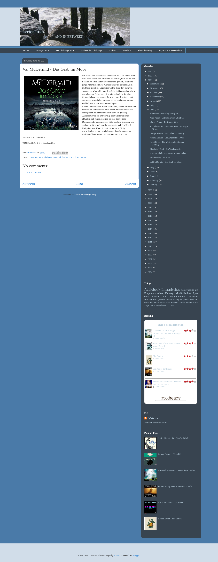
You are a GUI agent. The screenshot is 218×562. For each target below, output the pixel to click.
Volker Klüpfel (160, 338)
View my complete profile (155, 422)
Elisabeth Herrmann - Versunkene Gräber (176, 470)
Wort (173, 305)
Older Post (130, 183)
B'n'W (156, 302)
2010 (150, 246)
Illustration (150, 299)
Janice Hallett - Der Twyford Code (173, 438)
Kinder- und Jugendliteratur (168, 296)
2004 (150, 272)
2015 (150, 224)
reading (176, 299)
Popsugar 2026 (42, 50)
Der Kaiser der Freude (162, 369)
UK (70, 157)
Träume (181, 302)
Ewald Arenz (159, 358)
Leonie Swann (160, 387)
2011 (150, 241)
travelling (193, 296)
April (153, 171)
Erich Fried (165, 302)
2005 (150, 267)
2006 (150, 263)
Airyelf (117, 555)
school (167, 305)
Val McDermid (80, 157)
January (154, 184)
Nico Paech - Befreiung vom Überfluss (167, 117)
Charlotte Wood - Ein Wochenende (165, 149)
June (152, 109)
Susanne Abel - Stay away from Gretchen (168, 153)
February (154, 180)
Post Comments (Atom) (85, 194)
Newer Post (28, 183)
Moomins (190, 302)
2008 (150, 254)
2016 (150, 220)
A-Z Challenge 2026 (65, 50)
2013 (150, 233)
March (153, 176)
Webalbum (160, 305)
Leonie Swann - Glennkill (169, 454)
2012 (150, 237)
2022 (150, 194)
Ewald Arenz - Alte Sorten (170, 518)
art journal (184, 299)
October (154, 92)
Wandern (127, 50)
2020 (150, 203)
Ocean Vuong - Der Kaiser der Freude (175, 486)
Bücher (174, 302)
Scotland (57, 157)
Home (26, 50)
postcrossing (187, 289)
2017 (150, 216)
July (152, 105)
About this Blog (144, 50)
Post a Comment (34, 172)
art (196, 289)
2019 (150, 207)
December (155, 83)
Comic (153, 305)
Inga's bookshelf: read (170, 324)
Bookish (112, 50)
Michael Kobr (159, 348)
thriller (65, 157)
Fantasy (169, 293)
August (153, 101)
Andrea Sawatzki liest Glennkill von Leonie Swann (167, 383)
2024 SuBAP (35, 157)
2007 (150, 259)
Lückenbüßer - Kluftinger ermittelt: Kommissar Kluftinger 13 (167, 333)
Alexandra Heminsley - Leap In (164, 113)
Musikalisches (183, 293)
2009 (150, 250)
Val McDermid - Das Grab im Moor (166, 162)
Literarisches (170, 289)
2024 (150, 80)
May (152, 167)
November (155, 88)
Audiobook (47, 157)
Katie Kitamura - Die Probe (170, 502)
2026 (150, 71)
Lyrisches (161, 299)
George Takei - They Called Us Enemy (167, 133)
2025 (150, 75)
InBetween (153, 418)
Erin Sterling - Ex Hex (160, 157)
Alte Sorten (158, 356)
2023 (150, 190)
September (155, 96)
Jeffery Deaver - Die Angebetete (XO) (167, 137)
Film (150, 302)
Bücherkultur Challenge (91, 50)
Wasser (169, 299)
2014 (150, 229)
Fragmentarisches (153, 293)
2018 (150, 211)
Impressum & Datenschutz (170, 50)
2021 (150, 198)
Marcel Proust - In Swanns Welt (164, 122)
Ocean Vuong (159, 371)
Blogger (135, 555)
